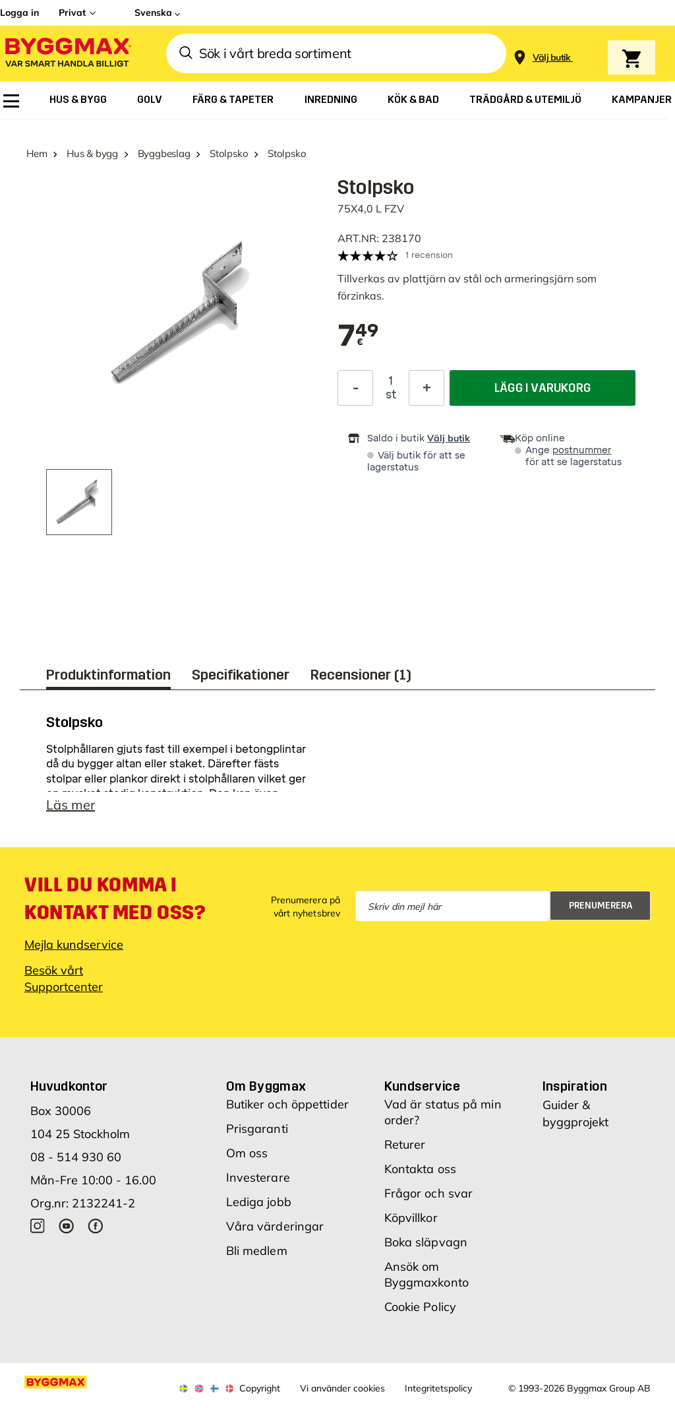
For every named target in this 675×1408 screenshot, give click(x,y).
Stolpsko (229, 153)
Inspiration (575, 1086)
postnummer (581, 450)
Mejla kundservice (73, 944)
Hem (36, 153)
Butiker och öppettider (287, 1104)
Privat (72, 12)
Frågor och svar (428, 1193)
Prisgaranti (257, 1128)
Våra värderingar (275, 1226)
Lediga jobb (258, 1201)
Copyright (259, 1388)
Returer (405, 1144)
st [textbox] (391, 394)
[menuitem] (11, 101)
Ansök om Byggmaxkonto (426, 1274)
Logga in (19, 12)
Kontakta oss (420, 1168)
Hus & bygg (92, 153)
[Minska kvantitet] (355, 388)
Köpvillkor (411, 1217)
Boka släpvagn (425, 1242)
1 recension (429, 255)
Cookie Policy (420, 1306)
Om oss (247, 1153)
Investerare (258, 1177)
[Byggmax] (67, 53)
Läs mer (70, 804)
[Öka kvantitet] (426, 388)
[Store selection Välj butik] (551, 57)
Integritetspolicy (438, 1388)
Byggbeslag (164, 153)
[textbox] (358, 336)
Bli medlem (256, 1250)
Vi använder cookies (342, 1388)
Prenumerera (601, 905)
